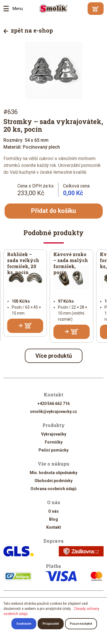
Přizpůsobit (51, 623)
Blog (53, 519)
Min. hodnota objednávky (53, 472)
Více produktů (53, 355)
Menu (8, 8)
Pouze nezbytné (81, 623)
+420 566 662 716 (53, 403)
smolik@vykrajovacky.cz (53, 411)
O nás (53, 511)
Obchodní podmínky (53, 480)
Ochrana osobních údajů (53, 488)
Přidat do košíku (53, 210)
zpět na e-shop (28, 30)
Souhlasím (23, 623)
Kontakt (53, 527)
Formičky (53, 442)
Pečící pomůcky (53, 450)
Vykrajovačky (53, 434)
